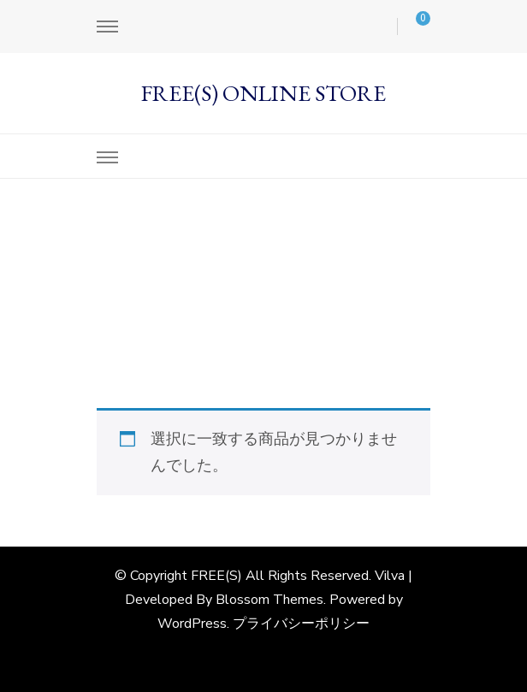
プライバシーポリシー (301, 623)
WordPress (192, 623)
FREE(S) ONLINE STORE (263, 93)
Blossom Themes (269, 599)
